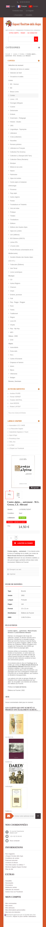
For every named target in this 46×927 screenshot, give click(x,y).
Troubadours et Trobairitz (18, 204)
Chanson (13, 287)
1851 (11, 125)
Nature (12, 171)
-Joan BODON (14, 403)
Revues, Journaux (14, 381)
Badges (12, 377)
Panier (23, 33)
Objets (10, 344)
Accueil (7, 54)
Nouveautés (9, 883)
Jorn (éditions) (15, 235)
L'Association (18, 15)
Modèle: (10, 509)
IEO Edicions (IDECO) (17, 238)
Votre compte (14, 33)
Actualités (29, 15)
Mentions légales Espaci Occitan (16, 867)
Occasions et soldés (16, 77)
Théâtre (12, 216)
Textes (12, 310)
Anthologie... (9, 786)
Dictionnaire (14, 110)
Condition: (11, 513)
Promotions (9, 885)
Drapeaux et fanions (16, 362)
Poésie (12, 201)
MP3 (11, 332)
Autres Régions (15, 283)
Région (12, 317)
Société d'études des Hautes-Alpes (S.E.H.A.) (20, 259)
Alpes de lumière (15, 178)
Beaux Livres (14, 92)
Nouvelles (13, 141)
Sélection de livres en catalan (19, 69)
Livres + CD (14, 99)
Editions (12, 223)
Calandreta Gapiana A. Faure (18, 432)
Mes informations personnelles (15, 910)
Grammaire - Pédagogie (18, 118)
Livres (15, 54)
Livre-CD (13, 321)
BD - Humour (14, 84)
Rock (12, 306)
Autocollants (14, 347)
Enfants (12, 114)
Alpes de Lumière (16, 231)
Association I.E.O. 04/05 (17, 425)
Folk (11, 298)
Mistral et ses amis (16, 167)
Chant (12, 291)
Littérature (13, 133)
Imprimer (12, 574)
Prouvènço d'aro (14, 438)
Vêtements (13, 374)
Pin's (11, 355)
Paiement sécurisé (11, 860)
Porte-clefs (13, 351)
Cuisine (12, 107)
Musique (13, 163)
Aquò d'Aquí (13, 435)
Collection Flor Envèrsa (17, 152)
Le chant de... (9, 737)
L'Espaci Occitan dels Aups (14, 856)
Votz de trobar (14, 208)
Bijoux (12, 370)
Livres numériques (16, 272)
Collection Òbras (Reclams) (19, 159)
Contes (22, 54)
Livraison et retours (11, 862)
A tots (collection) (15, 137)
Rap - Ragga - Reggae (17, 302)
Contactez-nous (17, 11)
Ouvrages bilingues (16, 103)
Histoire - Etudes (15, 122)
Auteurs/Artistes (16, 389)
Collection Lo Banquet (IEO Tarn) (21, 156)
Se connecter (32, 33)
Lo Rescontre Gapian (16, 429)
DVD (11, 340)
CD (11, 279)
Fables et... (9, 811)
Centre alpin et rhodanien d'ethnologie (17, 184)
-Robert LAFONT (15, 406)
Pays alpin (13, 193)
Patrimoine (13, 174)
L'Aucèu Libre (14, 246)
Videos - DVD (13, 336)
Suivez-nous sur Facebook (14, 892)
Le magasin (30, 11)
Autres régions (15, 197)
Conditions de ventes (12, 858)
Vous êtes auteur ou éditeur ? (15, 865)
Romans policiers (15, 144)
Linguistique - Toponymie (18, 129)
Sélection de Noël (16, 73)
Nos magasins (10, 854)
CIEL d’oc (12, 442)
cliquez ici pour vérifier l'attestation (24, 916)
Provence (13, 189)
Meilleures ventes (11, 887)
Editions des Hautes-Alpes (18, 227)
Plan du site (9, 869)
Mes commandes (11, 903)
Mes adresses (10, 908)
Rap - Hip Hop (15, 328)
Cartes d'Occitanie (16, 359)
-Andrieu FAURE (14, 393)
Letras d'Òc (14, 242)
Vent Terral (13, 268)
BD (11, 88)
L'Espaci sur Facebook (16, 448)
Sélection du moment (15, 65)
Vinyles (12, 325)
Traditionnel (14, 313)
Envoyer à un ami (15, 569)
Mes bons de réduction (12, 912)
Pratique (13, 212)
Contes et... (9, 762)
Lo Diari (11, 445)
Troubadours (14, 219)
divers (12, 366)
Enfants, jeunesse (16, 295)
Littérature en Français (17, 148)
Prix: (9, 526)
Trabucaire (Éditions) (17, 264)
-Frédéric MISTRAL (15, 400)
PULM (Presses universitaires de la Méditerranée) (20, 251)
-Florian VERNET (15, 397)
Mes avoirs (9, 905)
